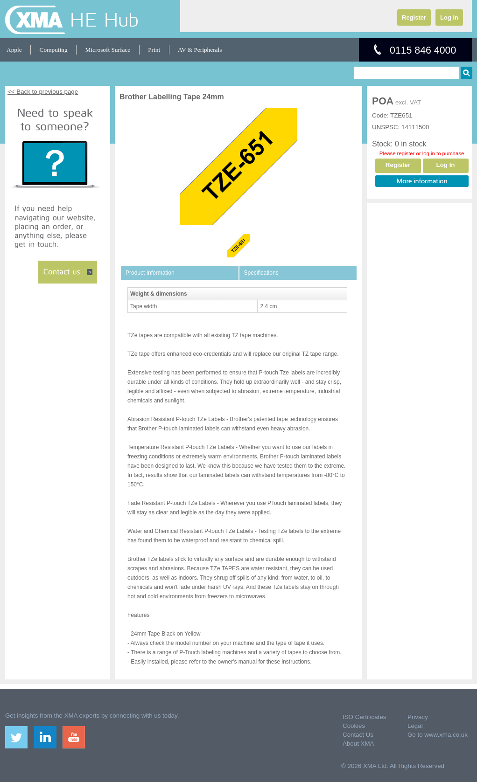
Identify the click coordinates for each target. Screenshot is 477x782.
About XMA (358, 743)
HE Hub (104, 19)
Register (414, 17)
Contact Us (358, 734)
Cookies (354, 725)
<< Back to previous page (42, 91)
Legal (415, 725)
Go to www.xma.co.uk (437, 734)
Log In (449, 17)
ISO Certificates (364, 716)
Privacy (417, 716)
